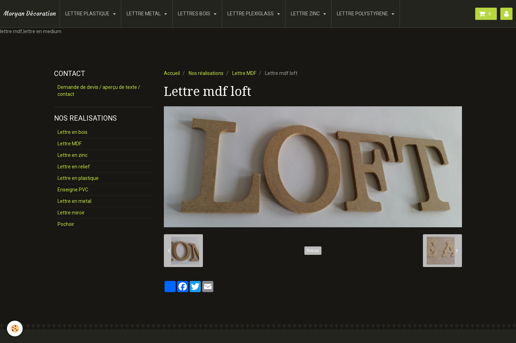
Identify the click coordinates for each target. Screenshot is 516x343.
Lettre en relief (74, 166)
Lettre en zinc (73, 155)
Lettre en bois (73, 132)
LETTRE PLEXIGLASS (251, 13)
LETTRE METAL (144, 13)
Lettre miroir (71, 212)
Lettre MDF (244, 73)
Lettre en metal (74, 201)
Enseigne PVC (73, 189)
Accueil (172, 73)
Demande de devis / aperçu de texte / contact (99, 90)
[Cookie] (15, 328)
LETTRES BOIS (194, 13)
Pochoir (66, 224)
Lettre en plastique (78, 178)
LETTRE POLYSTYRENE (363, 13)
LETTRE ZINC (306, 13)
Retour (312, 250)
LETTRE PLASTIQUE (88, 13)
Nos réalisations (206, 73)
